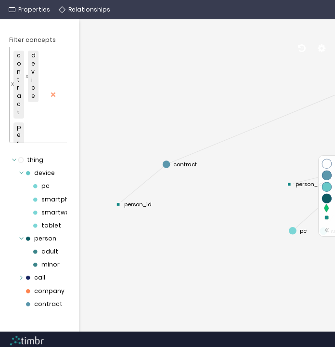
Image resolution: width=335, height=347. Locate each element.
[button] (48, 95)
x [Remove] (12, 84)
